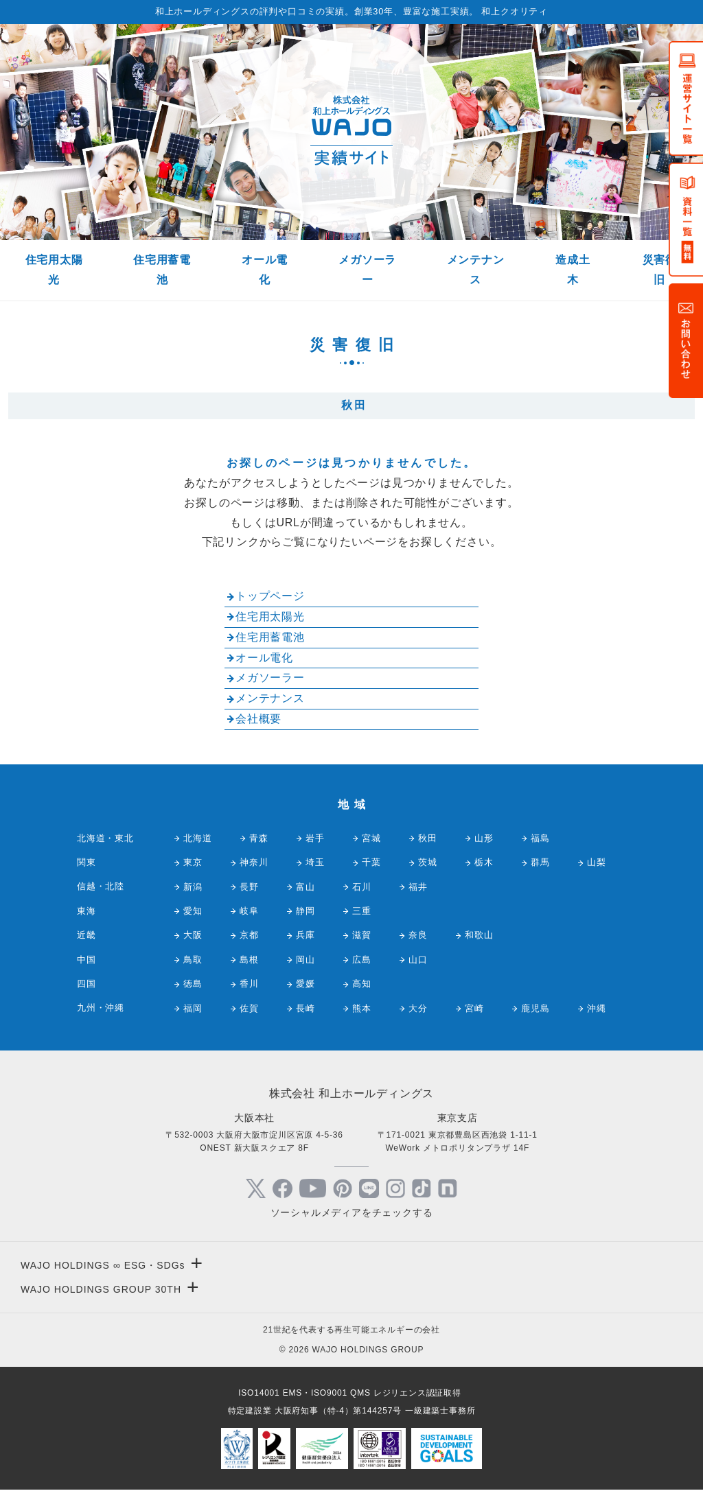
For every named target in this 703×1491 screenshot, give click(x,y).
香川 (249, 983)
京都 (249, 935)
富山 (305, 887)
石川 (361, 887)
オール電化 (265, 269)
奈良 (418, 935)
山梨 (596, 862)
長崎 (305, 1008)
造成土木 (572, 269)
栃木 (484, 862)
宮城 (371, 838)
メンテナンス (476, 269)
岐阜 (249, 911)
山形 (484, 838)
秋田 (427, 838)
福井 (418, 887)
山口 (418, 959)
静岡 (305, 911)
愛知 (193, 911)
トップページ (270, 596)
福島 (540, 838)
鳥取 (193, 959)
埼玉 (315, 862)
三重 (361, 911)
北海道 (197, 838)
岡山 (305, 959)
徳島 (193, 983)
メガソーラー (367, 269)
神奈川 (254, 862)
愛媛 (305, 983)
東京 (193, 862)
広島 (361, 959)
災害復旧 (660, 269)
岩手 (315, 838)
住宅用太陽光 (54, 269)
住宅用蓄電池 (162, 269)
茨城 (427, 862)
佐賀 (249, 1008)
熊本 (361, 1008)
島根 (249, 959)
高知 (361, 983)
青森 (258, 838)
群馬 (540, 862)
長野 (249, 887)
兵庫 (305, 935)
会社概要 (258, 719)
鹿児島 (535, 1008)
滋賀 (361, 935)
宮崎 (474, 1008)
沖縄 (596, 1008)
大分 (418, 1008)
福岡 (193, 1008)
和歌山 (479, 935)
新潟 (193, 887)
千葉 (371, 862)
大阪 (193, 935)
